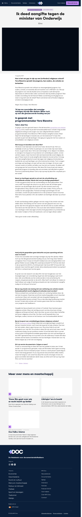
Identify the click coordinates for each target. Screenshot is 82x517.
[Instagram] (10, 465)
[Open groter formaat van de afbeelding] (40, 235)
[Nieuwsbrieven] (72, 3)
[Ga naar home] (40, 3)
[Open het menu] (5, 3)
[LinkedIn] (15, 465)
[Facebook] (12, 465)
